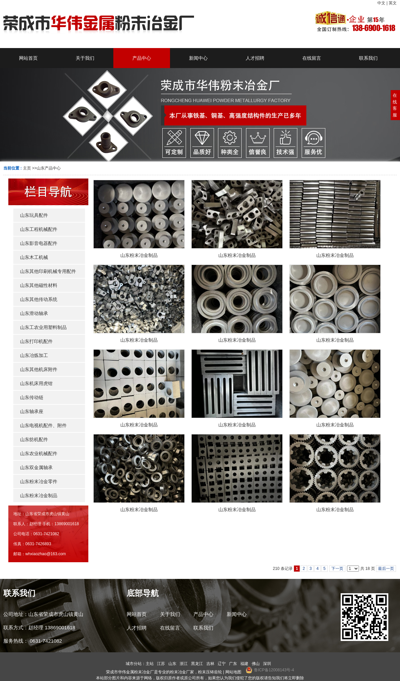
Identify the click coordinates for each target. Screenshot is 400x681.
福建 (244, 663)
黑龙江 (197, 663)
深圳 (267, 663)
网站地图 (233, 672)
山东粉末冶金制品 (139, 255)
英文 (393, 3)
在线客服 (395, 105)
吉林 (210, 663)
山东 (172, 663)
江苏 (161, 663)
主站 (150, 663)
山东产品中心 (49, 168)
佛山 (256, 663)
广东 (233, 663)
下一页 (337, 568)
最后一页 (386, 568)
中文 (381, 3)
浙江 (184, 663)
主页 (27, 168)
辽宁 (222, 663)
